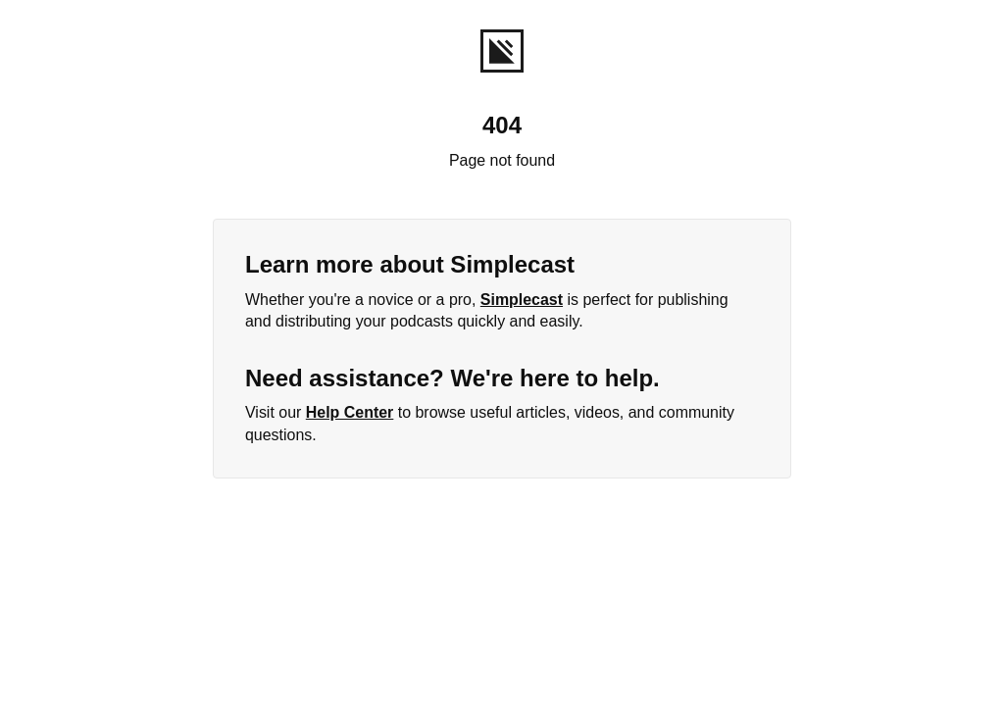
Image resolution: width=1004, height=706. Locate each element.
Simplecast (521, 299)
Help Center (350, 412)
